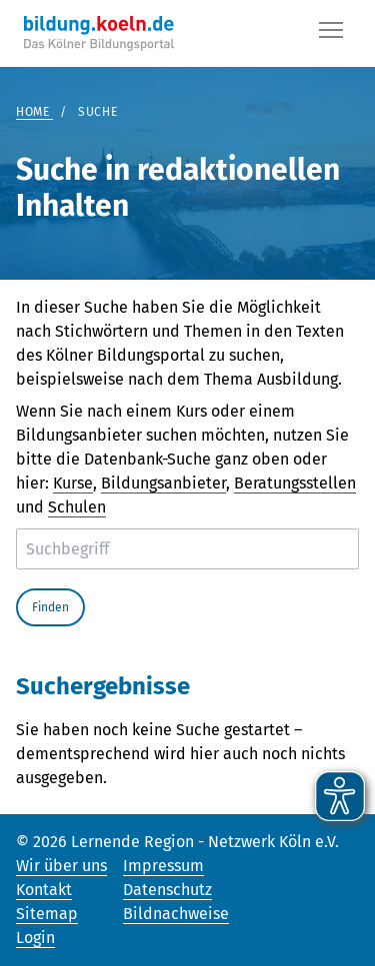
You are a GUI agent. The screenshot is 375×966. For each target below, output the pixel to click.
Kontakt (44, 889)
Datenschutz (167, 889)
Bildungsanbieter (163, 483)
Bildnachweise (176, 913)
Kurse (73, 483)
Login (35, 937)
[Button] (331, 34)
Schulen (77, 506)
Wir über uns (61, 865)
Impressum (163, 865)
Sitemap (47, 913)
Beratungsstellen (295, 483)
